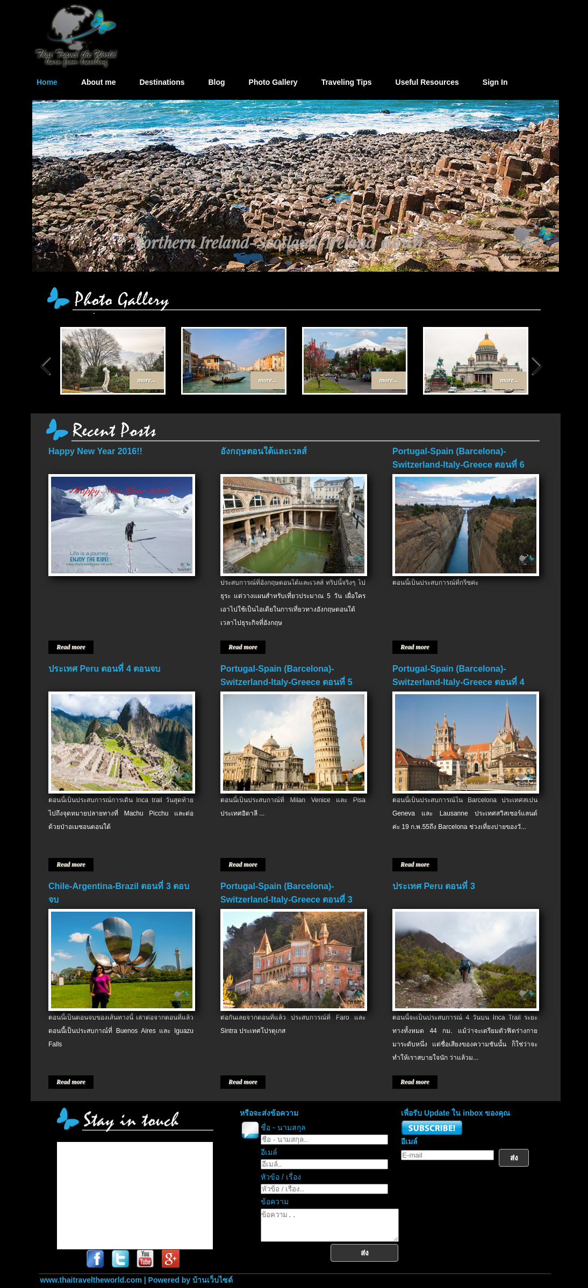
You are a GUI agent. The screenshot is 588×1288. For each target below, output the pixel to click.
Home (47, 82)
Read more (70, 647)
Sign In (495, 82)
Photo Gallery (273, 82)
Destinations (161, 82)
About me (98, 82)
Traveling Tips (346, 82)
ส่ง (373, 1259)
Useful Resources (427, 82)
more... (147, 380)
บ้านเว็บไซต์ (212, 1280)
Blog (216, 82)
